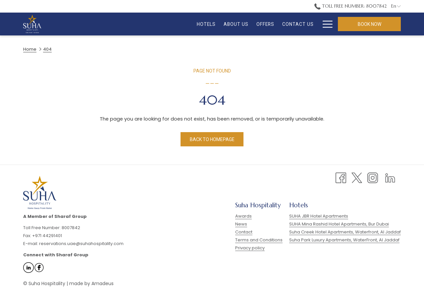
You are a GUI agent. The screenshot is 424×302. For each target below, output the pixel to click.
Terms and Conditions (259, 240)
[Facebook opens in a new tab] (341, 177)
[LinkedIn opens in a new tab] (390, 177)
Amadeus (102, 283)
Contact (243, 232)
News (241, 224)
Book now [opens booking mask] (369, 24)
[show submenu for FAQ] (330, 24)
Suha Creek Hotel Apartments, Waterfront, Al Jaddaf (345, 232)
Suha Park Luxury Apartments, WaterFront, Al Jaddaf (344, 240)
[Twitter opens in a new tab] (356, 177)
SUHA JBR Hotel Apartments (318, 216)
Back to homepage (212, 139)
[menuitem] (162, 24)
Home (29, 49)
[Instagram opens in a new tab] (372, 177)
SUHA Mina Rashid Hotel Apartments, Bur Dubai (339, 224)
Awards (243, 216)
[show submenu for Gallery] (306, 24)
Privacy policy (250, 248)
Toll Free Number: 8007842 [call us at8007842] (350, 6)
